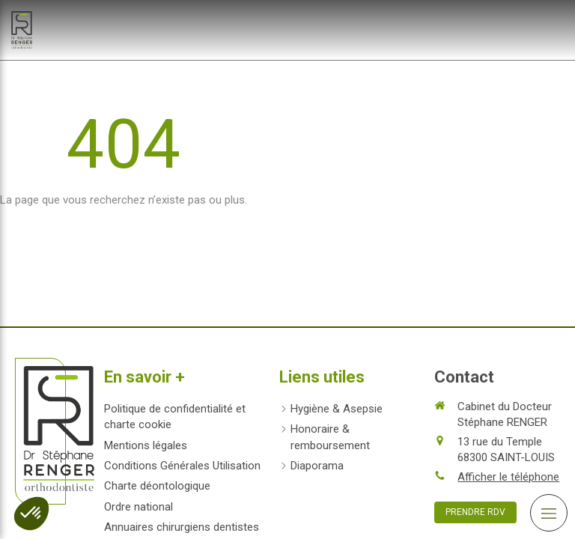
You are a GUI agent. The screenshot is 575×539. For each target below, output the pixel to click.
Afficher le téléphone (508, 477)
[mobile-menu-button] (549, 513)
